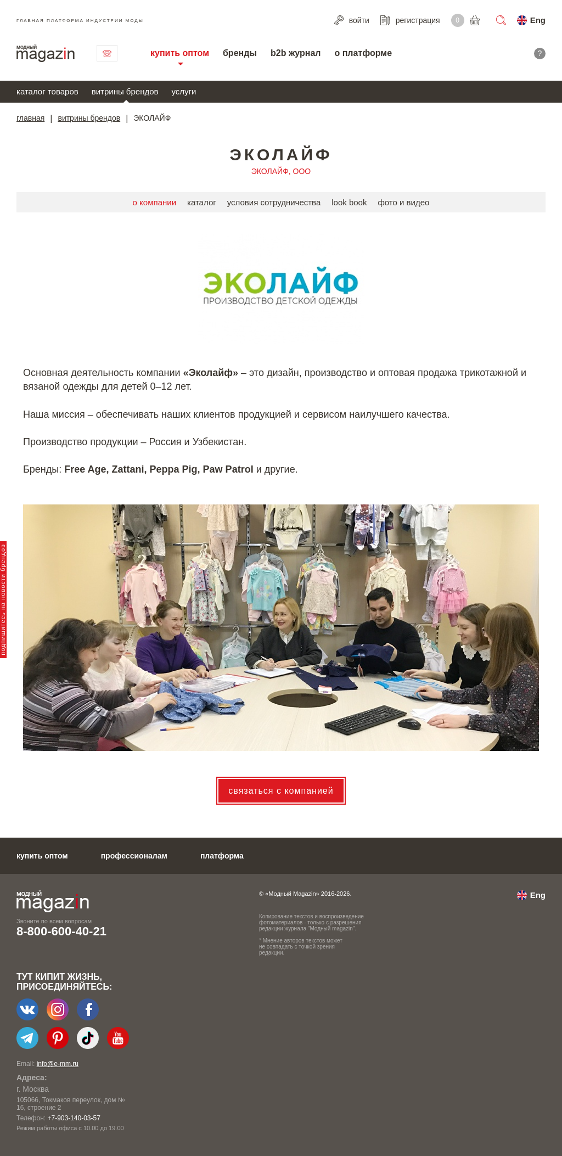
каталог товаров (47, 91)
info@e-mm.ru (57, 1064)
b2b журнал (296, 53)
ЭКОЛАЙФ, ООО (281, 171)
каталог (201, 202)
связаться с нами (107, 53)
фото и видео (403, 202)
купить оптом (179, 53)
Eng (538, 20)
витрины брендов (125, 91)
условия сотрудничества (274, 202)
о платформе (363, 53)
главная (30, 118)
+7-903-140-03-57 (73, 1118)
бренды (240, 53)
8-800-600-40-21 (61, 931)
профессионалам (134, 855)
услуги (184, 91)
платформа (222, 855)
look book (349, 202)
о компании (154, 202)
